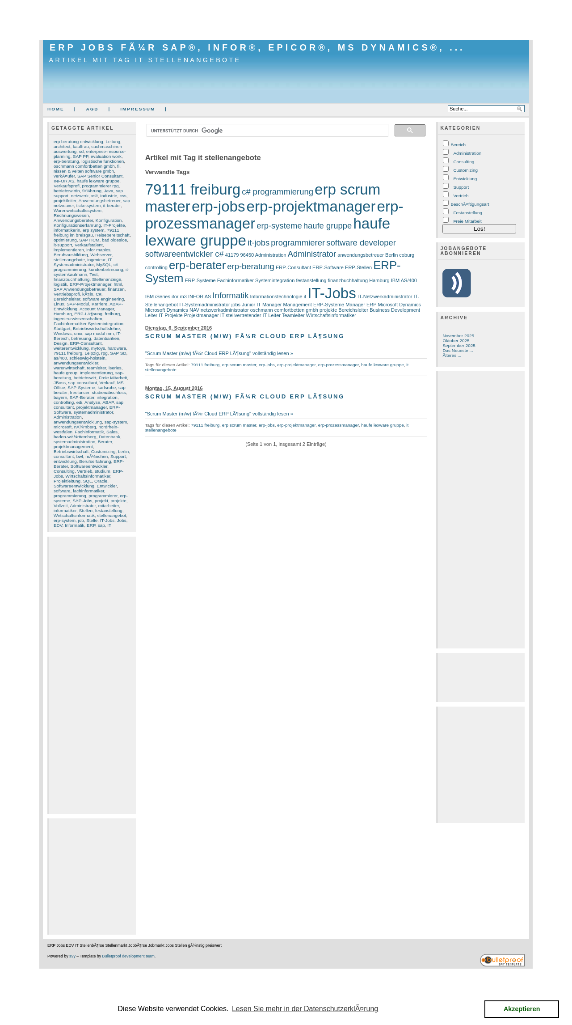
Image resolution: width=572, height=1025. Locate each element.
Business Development (395, 310)
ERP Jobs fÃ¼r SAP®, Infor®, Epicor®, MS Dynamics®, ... (257, 47)
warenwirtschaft (69, 367)
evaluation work (106, 156)
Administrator (83, 505)
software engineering (103, 298)
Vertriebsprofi (67, 294)
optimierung (65, 239)
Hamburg (63, 313)
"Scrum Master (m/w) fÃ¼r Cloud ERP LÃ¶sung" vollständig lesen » (219, 353)
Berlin (391, 255)
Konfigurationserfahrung (77, 225)
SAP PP (80, 156)
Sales (112, 431)
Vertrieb (84, 471)
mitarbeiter (108, 505)
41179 (232, 255)
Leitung (112, 141)
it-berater (112, 205)
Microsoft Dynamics (399, 304)
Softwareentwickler (89, 466)
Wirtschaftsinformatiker (87, 476)
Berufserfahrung (95, 461)
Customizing (103, 451)
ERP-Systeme (200, 280)
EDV (58, 525)
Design (60, 343)
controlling (64, 402)
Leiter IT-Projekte (164, 315)
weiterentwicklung (71, 348)
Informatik (74, 525)
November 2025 (458, 335)
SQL (87, 481)
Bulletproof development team (128, 956)
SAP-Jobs (82, 500)
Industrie (108, 195)
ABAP (108, 402)
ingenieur (96, 259)
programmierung (70, 495)
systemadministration (74, 441)
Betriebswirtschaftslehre (96, 328)
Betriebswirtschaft (71, 451)
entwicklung (65, 461)
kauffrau (81, 146)
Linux (59, 303)
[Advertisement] (286, 20)
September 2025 (458, 345)
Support (118, 456)
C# (98, 294)
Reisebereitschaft (112, 235)
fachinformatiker (88, 490)
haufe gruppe (327, 225)
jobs (235, 304)
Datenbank (109, 436)
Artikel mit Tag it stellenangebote (145, 60)
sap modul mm (99, 333)
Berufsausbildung (71, 254)
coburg (406, 255)
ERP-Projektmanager (90, 284)
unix (78, 333)
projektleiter (65, 200)
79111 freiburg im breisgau (86, 232)
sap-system (116, 421)
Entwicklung (465, 178)
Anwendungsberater (73, 220)
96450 (247, 255)
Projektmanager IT (204, 315)
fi (118, 166)
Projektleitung (67, 481)
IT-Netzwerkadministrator (385, 296)
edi (79, 402)
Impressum (137, 108)
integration (107, 397)
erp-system (65, 520)
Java (109, 190)
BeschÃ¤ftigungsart (469, 204)
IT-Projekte (114, 225)
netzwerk (80, 195)
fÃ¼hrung (91, 190)
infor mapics (98, 249)
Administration (68, 417)
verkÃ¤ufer (64, 176)
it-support (63, 244)
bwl (79, 456)
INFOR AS (64, 180)
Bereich (458, 144)
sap (101, 525)
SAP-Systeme (81, 387)
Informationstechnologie (276, 296)
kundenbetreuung (105, 269)
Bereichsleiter (67, 298)
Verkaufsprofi (67, 185)
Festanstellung (467, 212)
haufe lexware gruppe (98, 180)
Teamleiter (293, 315)
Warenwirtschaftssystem (77, 210)
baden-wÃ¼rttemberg (75, 436)
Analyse (92, 402)
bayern (60, 397)
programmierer (103, 495)
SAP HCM (89, 239)
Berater (105, 441)
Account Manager (97, 308)
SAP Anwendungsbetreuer (79, 289)
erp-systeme (279, 225)
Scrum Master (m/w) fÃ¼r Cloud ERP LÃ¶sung (245, 336)
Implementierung (96, 372)
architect (62, 146)
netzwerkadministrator (225, 310)
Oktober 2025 (455, 340)
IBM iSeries (157, 296)
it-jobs (258, 242)
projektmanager (91, 407)
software (62, 490)
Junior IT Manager (262, 304)
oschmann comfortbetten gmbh (84, 166)
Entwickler (107, 485)
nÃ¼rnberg (85, 426)
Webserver (100, 254)
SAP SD (118, 353)
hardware (117, 348)
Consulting (64, 471)
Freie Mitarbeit (113, 377)
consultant (64, 456)
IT (109, 525)
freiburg (112, 313)
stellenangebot (111, 515)
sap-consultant (82, 382)
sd (81, 151)
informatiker (65, 510)
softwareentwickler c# (184, 253)
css (123, 195)
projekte (118, 500)
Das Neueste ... (457, 350)
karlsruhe (107, 387)
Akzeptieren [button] (522, 1008)
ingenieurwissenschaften (78, 318)
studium (102, 471)
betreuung (81, 338)
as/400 (60, 358)
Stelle (91, 520)
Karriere (99, 303)
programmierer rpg (100, 185)
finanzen (116, 289)
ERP (91, 525)
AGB (92, 108)
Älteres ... (451, 355)
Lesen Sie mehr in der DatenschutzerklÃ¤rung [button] (305, 1008)
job (81, 520)
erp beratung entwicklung (78, 141)
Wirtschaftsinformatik (74, 515)
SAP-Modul (78, 303)
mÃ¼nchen (96, 456)
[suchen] (267, 131)
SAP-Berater (82, 397)
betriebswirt (85, 377)
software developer (361, 242)
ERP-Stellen (358, 267)
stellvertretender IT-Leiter (253, 315)
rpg (104, 353)
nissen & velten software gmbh (84, 171)
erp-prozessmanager (338, 364)
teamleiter (96, 367)
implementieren (69, 249)
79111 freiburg (68, 353)
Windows (63, 333)
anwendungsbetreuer (360, 255)
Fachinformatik (89, 431)
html (118, 284)
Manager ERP (360, 304)
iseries (115, 367)
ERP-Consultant (85, 343)
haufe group (65, 372)
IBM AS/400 (404, 280)
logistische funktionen (102, 161)
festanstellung (108, 510)
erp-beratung (66, 161)
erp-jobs (218, 206)
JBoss (60, 382)
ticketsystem (88, 205)
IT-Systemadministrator (83, 262)
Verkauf (107, 382)
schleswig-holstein (87, 358)
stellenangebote (69, 259)
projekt (101, 500)
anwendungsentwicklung (78, 421)
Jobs (121, 520)
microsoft (63, 426)
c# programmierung (86, 267)
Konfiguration (109, 220)
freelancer (79, 392)
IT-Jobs (107, 520)
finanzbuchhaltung (72, 279)
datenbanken (106, 338)
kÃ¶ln (87, 294)
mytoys (98, 348)
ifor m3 (179, 296)
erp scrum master (239, 364)
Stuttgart (62, 328)
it (305, 296)
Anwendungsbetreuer (100, 200)
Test (93, 274)
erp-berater (197, 265)
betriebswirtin (67, 190)
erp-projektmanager (311, 206)
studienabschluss (109, 392)
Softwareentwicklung (74, 485)
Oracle (100, 481)
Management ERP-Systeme (314, 304)
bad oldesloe (114, 239)
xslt (94, 195)
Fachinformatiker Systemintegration (88, 323)
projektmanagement (73, 446)
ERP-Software (328, 267)
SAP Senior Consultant (99, 176)
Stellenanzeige (106, 279)
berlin (123, 451)
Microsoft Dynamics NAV (172, 310)
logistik (60, 284)
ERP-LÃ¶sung (88, 313)
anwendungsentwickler (76, 362)
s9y (72, 956)
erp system (94, 230)
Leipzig (92, 353)
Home (55, 108)
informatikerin (67, 230)
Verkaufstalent (89, 244)
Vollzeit (60, 505)
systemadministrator (93, 412)
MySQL (103, 264)
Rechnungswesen (71, 215)
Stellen (86, 510)
